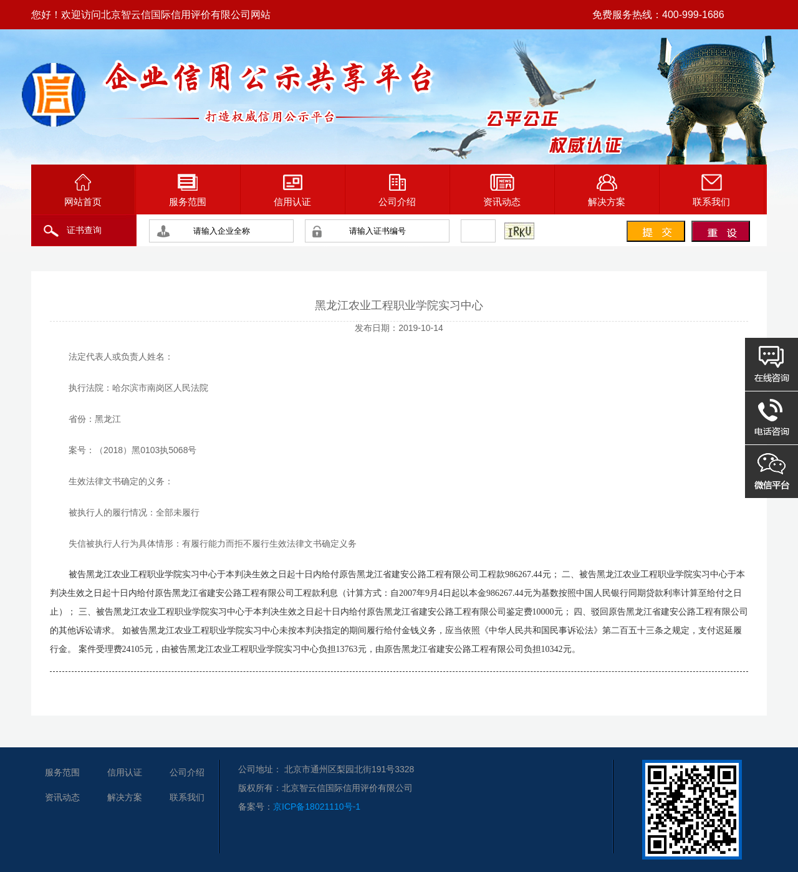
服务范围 (187, 190)
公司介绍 (397, 190)
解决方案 (606, 190)
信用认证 (292, 190)
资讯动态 (502, 190)
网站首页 (83, 190)
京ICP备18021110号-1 (316, 807)
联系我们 (711, 190)
